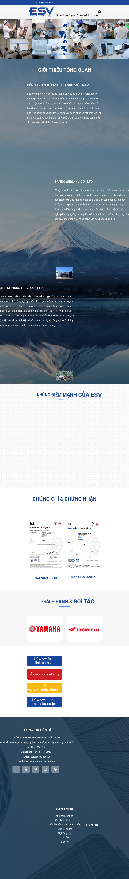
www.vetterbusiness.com (44, 688)
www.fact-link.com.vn (44, 661)
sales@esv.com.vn (44, 2)
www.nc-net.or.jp (44, 674)
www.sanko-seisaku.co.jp (44, 702)
